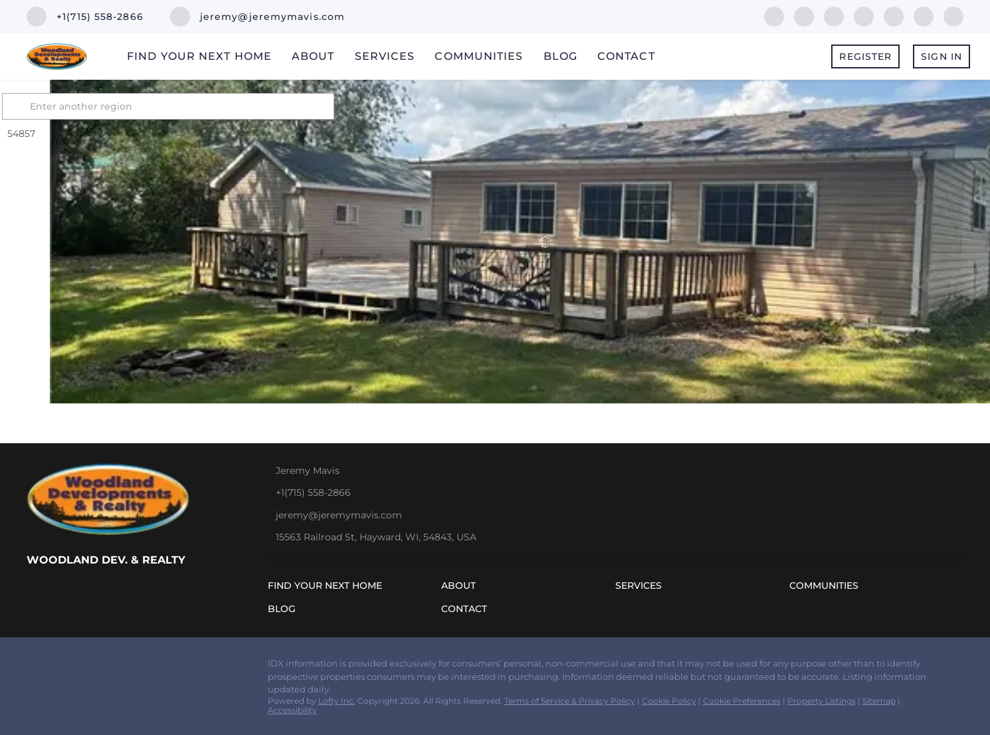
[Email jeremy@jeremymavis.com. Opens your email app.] (257, 17)
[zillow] (834, 15)
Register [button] (865, 56)
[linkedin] (804, 15)
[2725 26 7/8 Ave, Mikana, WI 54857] (59, 251)
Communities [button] (479, 56)
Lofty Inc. (336, 701)
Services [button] (385, 56)
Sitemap (879, 701)
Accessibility (292, 710)
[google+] (953, 15)
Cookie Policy (669, 701)
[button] (65, 106)
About (313, 56)
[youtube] (924, 15)
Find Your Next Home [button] (199, 56)
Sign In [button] (941, 56)
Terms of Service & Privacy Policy (569, 701)
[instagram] (894, 15)
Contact (626, 56)
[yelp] (864, 15)
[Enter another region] (221, 106)
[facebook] (774, 15)
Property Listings (821, 701)
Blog (560, 56)
